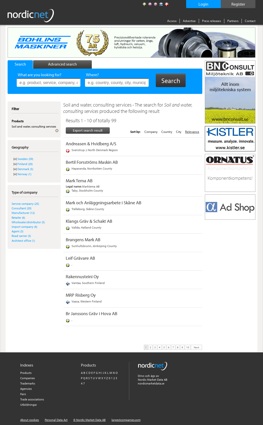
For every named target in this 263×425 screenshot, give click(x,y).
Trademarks (27, 383)
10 (187, 347)
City (178, 132)
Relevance (192, 132)
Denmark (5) (25, 169)
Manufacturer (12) (23, 213)
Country (166, 132)
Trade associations (32, 399)
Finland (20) (25, 164)
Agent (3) (17, 231)
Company (151, 132)
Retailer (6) (18, 217)
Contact (250, 21)
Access (172, 21)
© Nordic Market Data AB (89, 420)
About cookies (29, 420)
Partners (232, 21)
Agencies (26, 389)
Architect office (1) (23, 240)
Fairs (23, 394)
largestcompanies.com (126, 420)
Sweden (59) (25, 159)
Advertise (189, 21)
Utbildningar (28, 405)
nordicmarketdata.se (151, 383)
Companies (27, 378)
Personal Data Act (56, 420)
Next (196, 347)
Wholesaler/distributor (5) (28, 222)
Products (26, 373)
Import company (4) (24, 227)
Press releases (211, 21)
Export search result (88, 130)
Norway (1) (24, 174)
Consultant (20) (21, 208)
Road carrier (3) (21, 236)
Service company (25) (25, 204)
